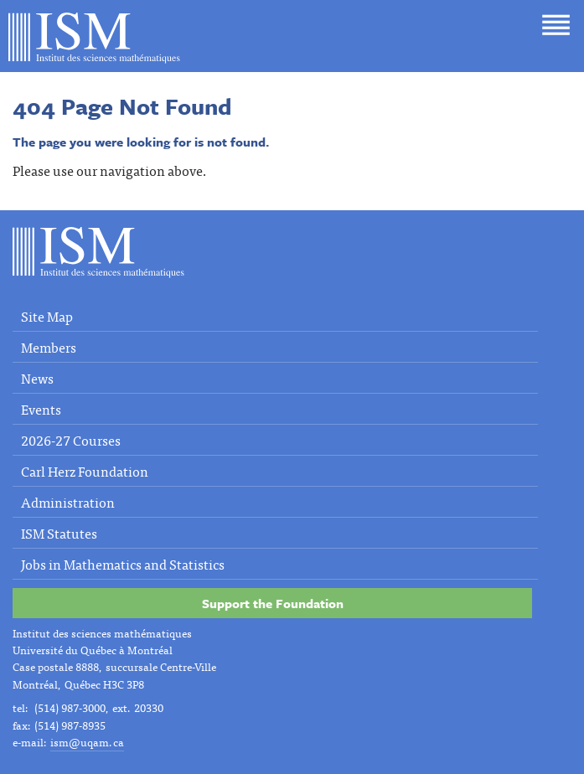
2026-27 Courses (71, 440)
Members (48, 347)
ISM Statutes (59, 533)
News (37, 378)
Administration (68, 502)
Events (41, 409)
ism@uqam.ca (87, 742)
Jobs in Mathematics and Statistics (123, 564)
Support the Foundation (273, 603)
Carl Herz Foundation (84, 471)
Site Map (47, 316)
